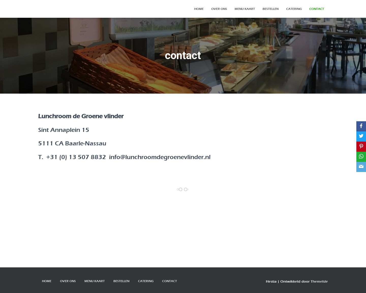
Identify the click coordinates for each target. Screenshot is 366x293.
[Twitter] (361, 136)
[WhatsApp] (361, 157)
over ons (219, 9)
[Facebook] (361, 126)
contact (316, 9)
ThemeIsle (319, 281)
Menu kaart (245, 9)
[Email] (361, 167)
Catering (294, 9)
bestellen (271, 9)
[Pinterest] (361, 147)
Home (199, 9)
